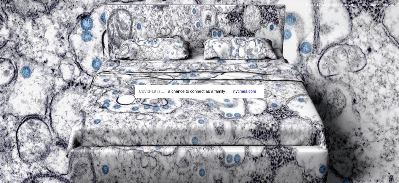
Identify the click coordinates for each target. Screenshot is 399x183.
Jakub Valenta (377, 5)
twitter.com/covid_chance (347, 5)
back (6, 5)
